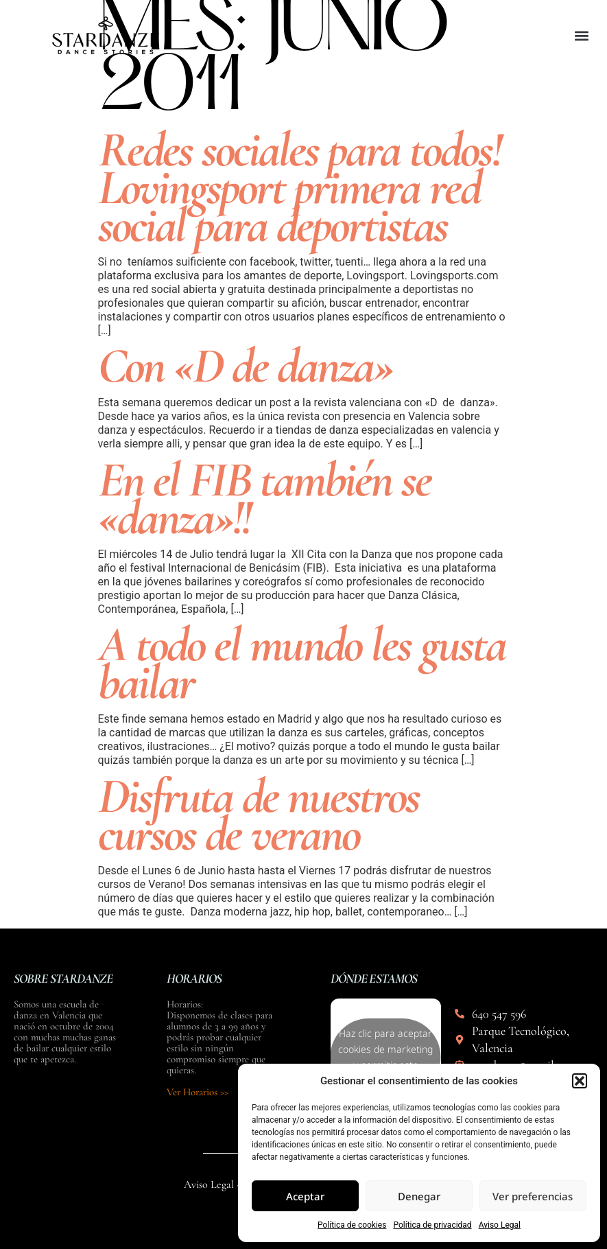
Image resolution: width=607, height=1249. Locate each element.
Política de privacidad (432, 1225)
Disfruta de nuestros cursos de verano (258, 815)
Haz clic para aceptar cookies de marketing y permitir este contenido (385, 1057)
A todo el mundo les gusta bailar (301, 663)
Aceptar (305, 1196)
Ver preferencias (532, 1196)
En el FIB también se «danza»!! (264, 499)
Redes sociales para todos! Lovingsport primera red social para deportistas (299, 187)
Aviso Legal (500, 1225)
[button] (579, 1081)
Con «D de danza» (245, 366)
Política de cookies (352, 1225)
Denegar (419, 1196)
